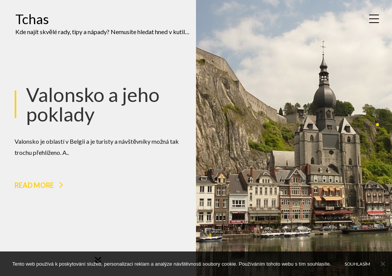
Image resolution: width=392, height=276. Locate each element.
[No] (382, 264)
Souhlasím (357, 263)
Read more (34, 185)
